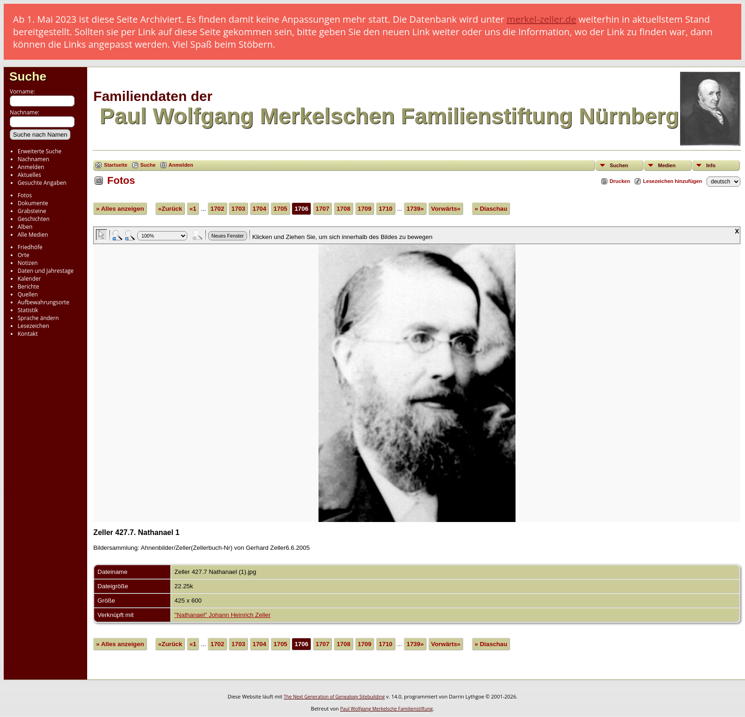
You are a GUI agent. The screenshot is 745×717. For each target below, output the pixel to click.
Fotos (25, 195)
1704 (260, 208)
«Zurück (170, 208)
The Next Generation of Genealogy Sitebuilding (334, 696)
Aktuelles (29, 175)
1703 (238, 208)
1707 (323, 208)
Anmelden (31, 167)
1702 (217, 208)
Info (710, 165)
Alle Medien (33, 235)
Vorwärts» (445, 208)
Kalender (29, 279)
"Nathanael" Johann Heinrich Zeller (222, 614)
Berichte (28, 286)
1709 (365, 208)
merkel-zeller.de (541, 19)
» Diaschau (491, 208)
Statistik (28, 310)
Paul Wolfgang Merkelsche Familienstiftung (386, 708)
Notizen (28, 263)
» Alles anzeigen (120, 208)
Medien (666, 165)
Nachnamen (33, 159)
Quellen (28, 294)
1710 (386, 208)
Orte (23, 255)
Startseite (115, 165)
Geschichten (34, 219)
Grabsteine (32, 211)
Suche (27, 76)
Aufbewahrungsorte (43, 302)
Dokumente (33, 203)
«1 (193, 208)
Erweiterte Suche (39, 151)
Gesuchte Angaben (42, 183)
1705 (280, 208)
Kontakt (28, 334)
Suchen (619, 165)
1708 (343, 208)
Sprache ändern (38, 318)
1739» (415, 208)
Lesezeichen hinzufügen (672, 181)
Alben (25, 227)
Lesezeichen (33, 326)
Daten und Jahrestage (46, 271)
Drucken (620, 181)
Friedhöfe (30, 247)
